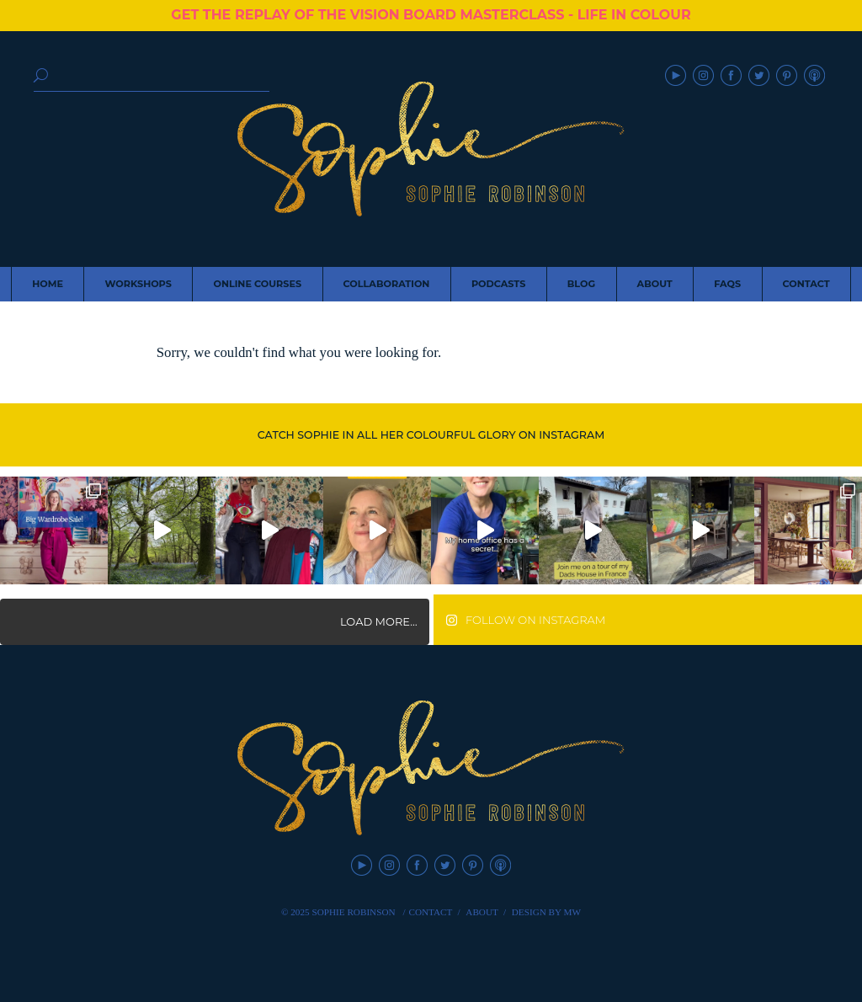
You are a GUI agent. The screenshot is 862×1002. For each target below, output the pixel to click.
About (482, 912)
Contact (430, 912)
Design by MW (546, 912)
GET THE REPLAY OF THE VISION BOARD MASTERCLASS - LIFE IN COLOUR (430, 15)
